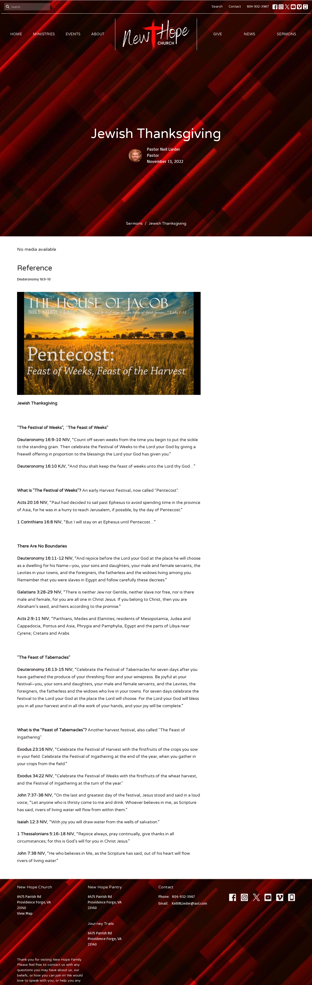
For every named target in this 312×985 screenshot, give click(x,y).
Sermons (286, 34)
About (97, 34)
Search (217, 7)
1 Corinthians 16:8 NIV (39, 522)
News (249, 34)
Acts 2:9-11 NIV (33, 618)
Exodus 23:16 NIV (35, 749)
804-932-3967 (258, 7)
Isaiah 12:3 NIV (32, 822)
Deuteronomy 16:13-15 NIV (44, 669)
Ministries (44, 34)
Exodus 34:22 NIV (35, 776)
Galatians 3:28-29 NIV (39, 592)
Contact (235, 7)
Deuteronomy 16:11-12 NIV (44, 558)
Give (217, 34)
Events (73, 34)
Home (16, 34)
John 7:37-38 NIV (34, 795)
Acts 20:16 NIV (32, 502)
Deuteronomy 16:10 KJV (41, 466)
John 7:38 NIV (31, 853)
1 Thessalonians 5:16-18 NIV (45, 833)
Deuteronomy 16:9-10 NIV (43, 439)
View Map (24, 913)
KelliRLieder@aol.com (189, 903)
